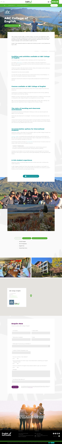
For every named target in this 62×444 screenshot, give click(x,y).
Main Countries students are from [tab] (39, 238)
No (18, 358)
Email (33, 337)
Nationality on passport (17, 337)
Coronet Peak (30, 141)
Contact (54, 5)
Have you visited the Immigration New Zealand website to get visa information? (29, 365)
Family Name (35, 330)
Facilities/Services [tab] (26, 238)
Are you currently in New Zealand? (20, 357)
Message (14, 369)
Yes (14, 358)
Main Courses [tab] (18, 238)
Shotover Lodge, (15, 136)
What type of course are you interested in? (21, 343)
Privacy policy (52, 442)
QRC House (19, 62)
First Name (15, 330)
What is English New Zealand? (23, 433)
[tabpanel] (31, 245)
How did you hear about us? (18, 379)
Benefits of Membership (22, 436)
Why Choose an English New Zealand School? (26, 435)
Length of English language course (20, 350)
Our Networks (20, 434)
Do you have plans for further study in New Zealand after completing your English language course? (30, 361)
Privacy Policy (31, 387)
